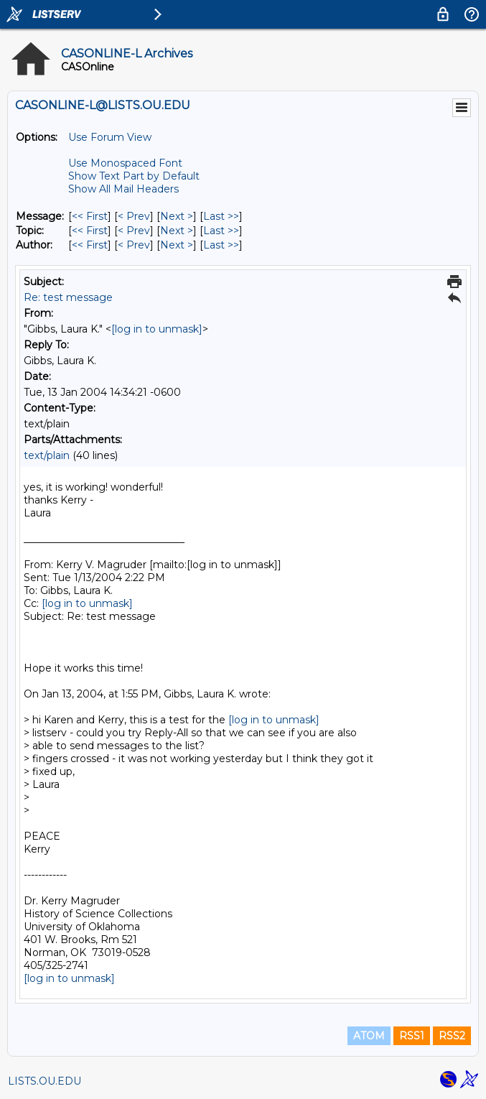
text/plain (47, 455)
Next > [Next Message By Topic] (176, 230)
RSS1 (411, 1035)
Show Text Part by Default (134, 176)
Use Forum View (109, 137)
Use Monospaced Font (125, 163)
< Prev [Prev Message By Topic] (134, 230)
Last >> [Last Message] (221, 216)
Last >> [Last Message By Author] (221, 244)
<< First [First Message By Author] (90, 244)
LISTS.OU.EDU (44, 1081)
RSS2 (452, 1035)
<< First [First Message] (90, 216)
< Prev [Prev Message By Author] (134, 244)
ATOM (369, 1035)
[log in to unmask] (156, 329)
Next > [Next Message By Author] (176, 244)
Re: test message (68, 297)
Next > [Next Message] (176, 216)
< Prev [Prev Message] (134, 216)
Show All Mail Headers (123, 188)
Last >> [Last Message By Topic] (221, 230)
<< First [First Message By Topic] (90, 230)
